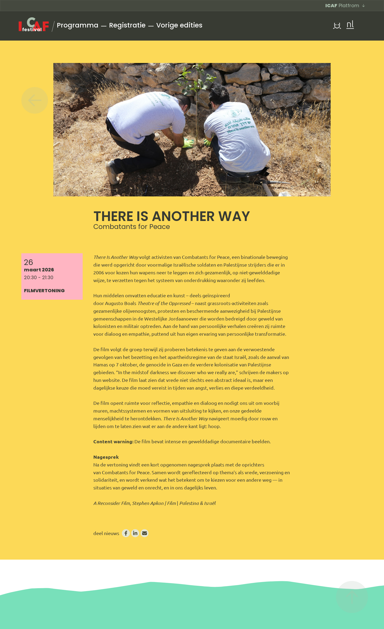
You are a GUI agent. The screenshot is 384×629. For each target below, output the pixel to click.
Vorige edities (179, 25)
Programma (77, 25)
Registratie (127, 25)
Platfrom (345, 5)
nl (350, 25)
